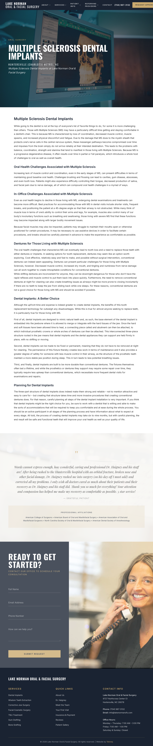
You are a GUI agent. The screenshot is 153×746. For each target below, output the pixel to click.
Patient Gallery (62, 725)
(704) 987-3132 (122, 5)
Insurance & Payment (65, 715)
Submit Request (34, 656)
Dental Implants (15, 695)
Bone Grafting (14, 725)
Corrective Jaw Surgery (19, 705)
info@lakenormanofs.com (120, 712)
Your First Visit (62, 710)
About (46, 5)
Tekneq (110, 742)
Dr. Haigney (61, 700)
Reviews (59, 720)
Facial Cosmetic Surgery (19, 710)
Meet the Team (62, 705)
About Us (60, 695)
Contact (107, 5)
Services (60, 5)
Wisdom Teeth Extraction (19, 700)
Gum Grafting (14, 720)
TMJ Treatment (15, 715)
